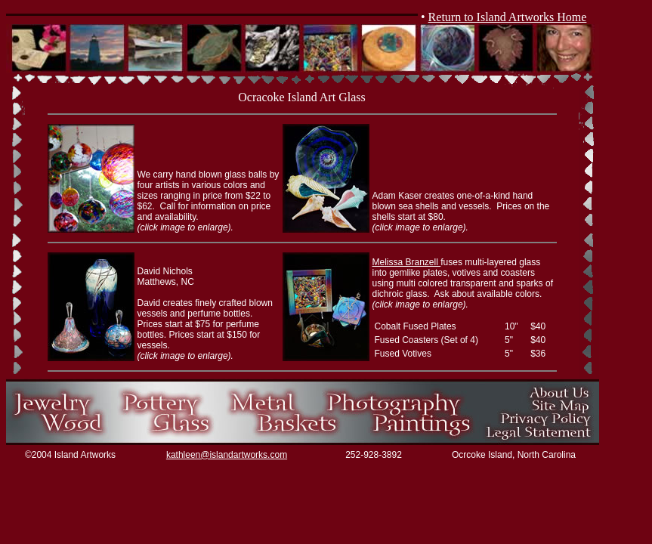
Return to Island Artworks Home (507, 17)
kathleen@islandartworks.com (226, 455)
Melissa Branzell (406, 262)
